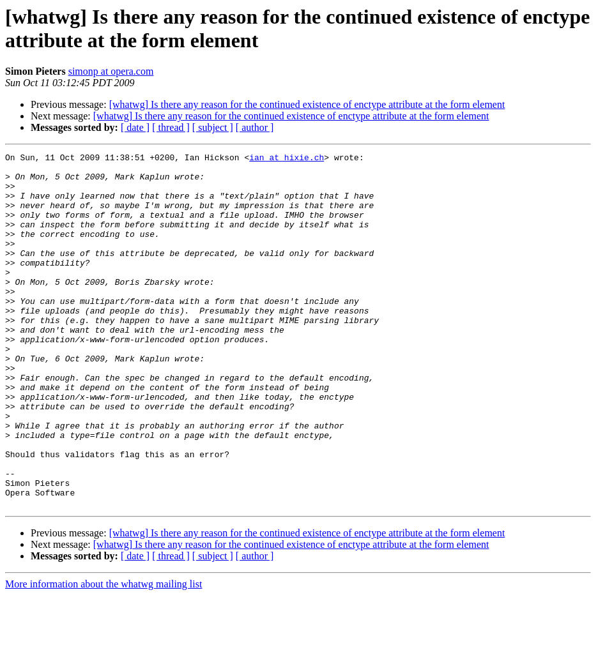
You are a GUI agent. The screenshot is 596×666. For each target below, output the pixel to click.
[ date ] (135, 127)
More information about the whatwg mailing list (103, 654)
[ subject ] (212, 127)
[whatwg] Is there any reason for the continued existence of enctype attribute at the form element (307, 104)
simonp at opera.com (111, 71)
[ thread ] (171, 127)
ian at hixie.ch (286, 159)
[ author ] (255, 127)
